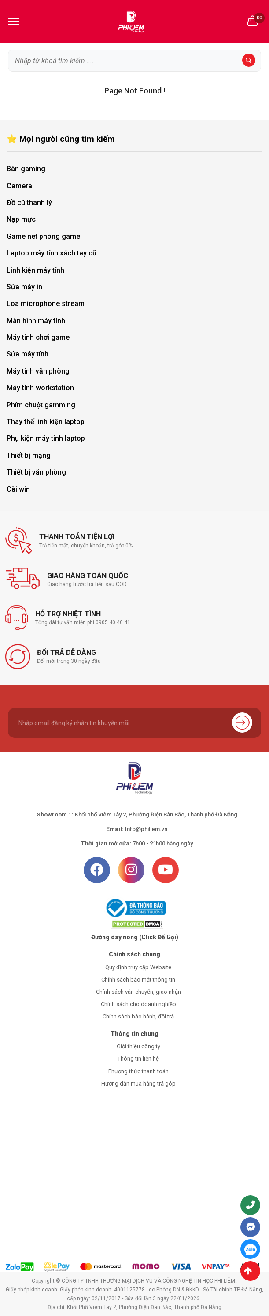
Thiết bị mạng (29, 455)
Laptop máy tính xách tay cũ (51, 253)
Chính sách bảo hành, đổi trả (138, 1016)
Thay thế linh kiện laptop (46, 421)
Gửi (242, 722)
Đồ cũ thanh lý (29, 202)
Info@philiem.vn (146, 829)
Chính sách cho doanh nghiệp (138, 1004)
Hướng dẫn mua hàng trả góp (138, 1083)
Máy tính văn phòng (38, 371)
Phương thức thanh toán (138, 1071)
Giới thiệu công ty (138, 1046)
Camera (19, 186)
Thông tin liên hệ (138, 1058)
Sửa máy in (24, 287)
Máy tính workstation (40, 388)
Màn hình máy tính (36, 320)
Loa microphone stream (46, 303)
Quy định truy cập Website (138, 967)
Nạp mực (21, 219)
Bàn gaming (26, 169)
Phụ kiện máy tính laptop (46, 438)
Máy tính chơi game (38, 337)
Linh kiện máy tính (35, 270)
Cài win (18, 489)
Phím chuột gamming (41, 405)
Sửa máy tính (27, 354)
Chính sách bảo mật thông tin (138, 979)
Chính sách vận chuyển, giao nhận (138, 992)
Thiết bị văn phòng (36, 472)
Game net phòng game (43, 236)
